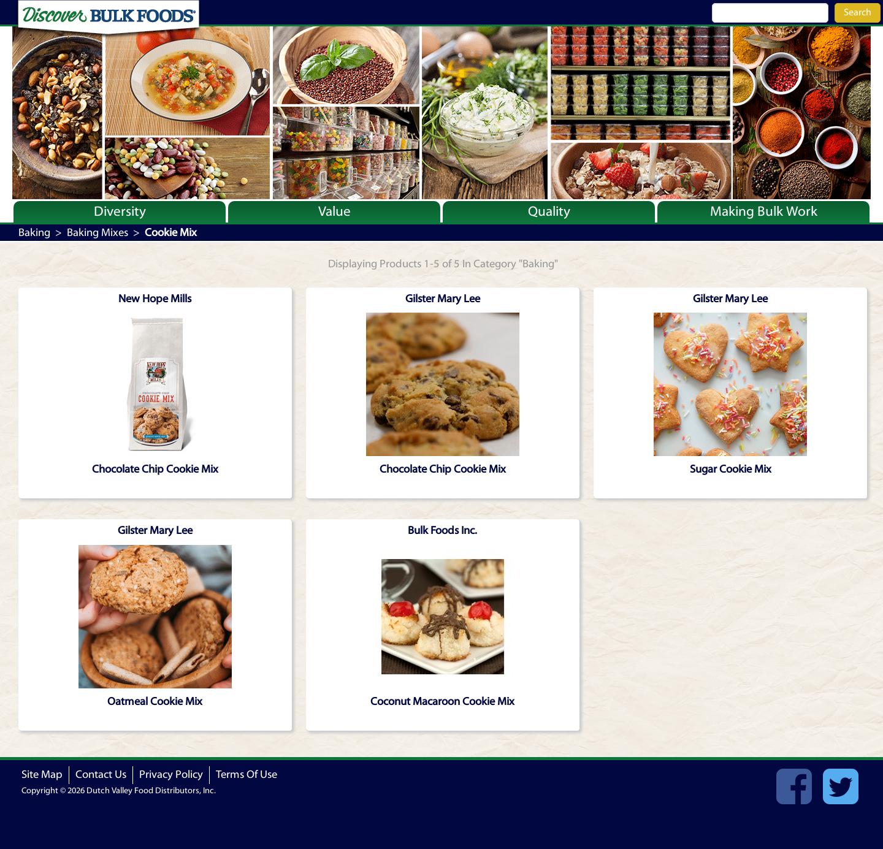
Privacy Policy (171, 774)
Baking (34, 232)
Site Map (42, 774)
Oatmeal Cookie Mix (154, 701)
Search (857, 12)
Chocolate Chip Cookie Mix (155, 469)
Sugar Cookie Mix (730, 469)
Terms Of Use (246, 774)
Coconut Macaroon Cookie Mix (442, 701)
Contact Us (100, 774)
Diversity (120, 211)
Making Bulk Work (763, 211)
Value (334, 211)
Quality (549, 211)
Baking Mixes (97, 232)
